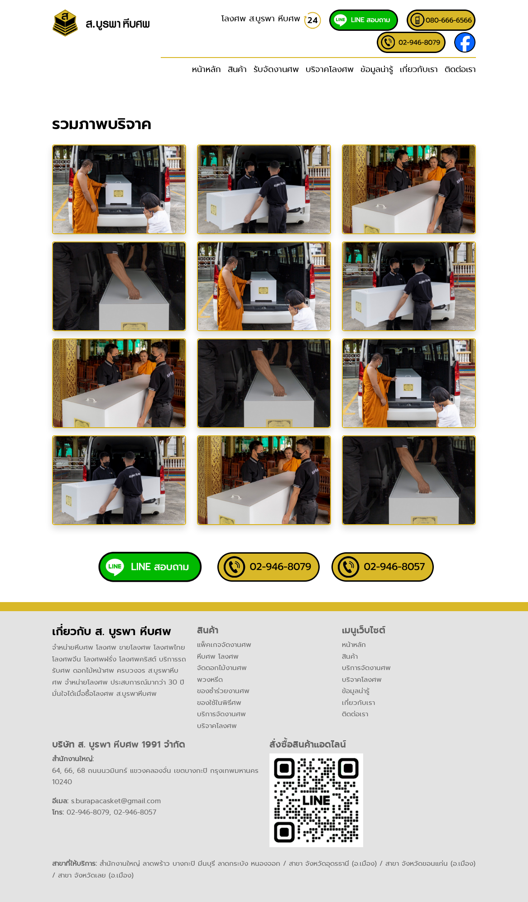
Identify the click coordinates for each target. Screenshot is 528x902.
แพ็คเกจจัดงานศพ (224, 645)
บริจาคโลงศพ (330, 69)
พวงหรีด (210, 680)
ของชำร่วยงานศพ (223, 691)
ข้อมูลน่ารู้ (376, 69)
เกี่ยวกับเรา (419, 69)
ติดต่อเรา (460, 69)
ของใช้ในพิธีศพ (219, 703)
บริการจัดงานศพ (221, 714)
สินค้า (350, 656)
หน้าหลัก (206, 69)
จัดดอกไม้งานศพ (222, 668)
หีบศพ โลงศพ (218, 656)
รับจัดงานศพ (276, 69)
